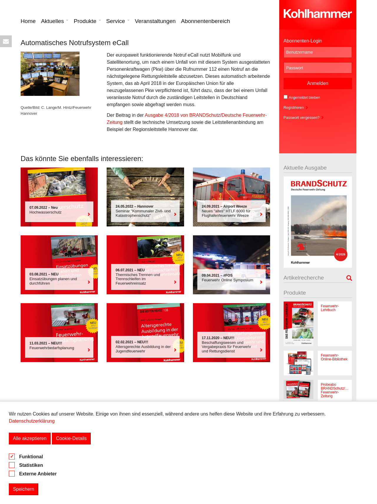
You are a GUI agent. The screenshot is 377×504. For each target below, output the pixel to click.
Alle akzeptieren (30, 438)
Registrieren (296, 107)
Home (28, 21)
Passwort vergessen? (304, 117)
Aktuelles (54, 21)
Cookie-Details (71, 438)
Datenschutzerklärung (32, 420)
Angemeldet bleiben (302, 97)
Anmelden (317, 83)
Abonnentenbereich (205, 21)
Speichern (23, 489)
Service (118, 21)
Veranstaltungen (155, 21)
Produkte (87, 21)
